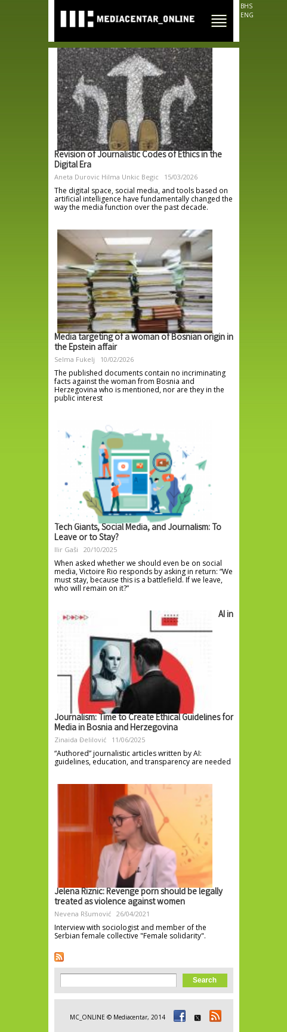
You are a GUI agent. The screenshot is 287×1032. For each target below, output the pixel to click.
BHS (246, 6)
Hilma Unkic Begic (130, 176)
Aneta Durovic (77, 176)
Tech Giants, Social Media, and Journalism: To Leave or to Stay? (137, 533)
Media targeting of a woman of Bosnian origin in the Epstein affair (143, 343)
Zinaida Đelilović (80, 739)
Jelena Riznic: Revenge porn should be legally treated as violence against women (138, 897)
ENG (247, 15)
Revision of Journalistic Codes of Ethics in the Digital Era (138, 160)
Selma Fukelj (74, 359)
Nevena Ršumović (82, 913)
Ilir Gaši (66, 549)
